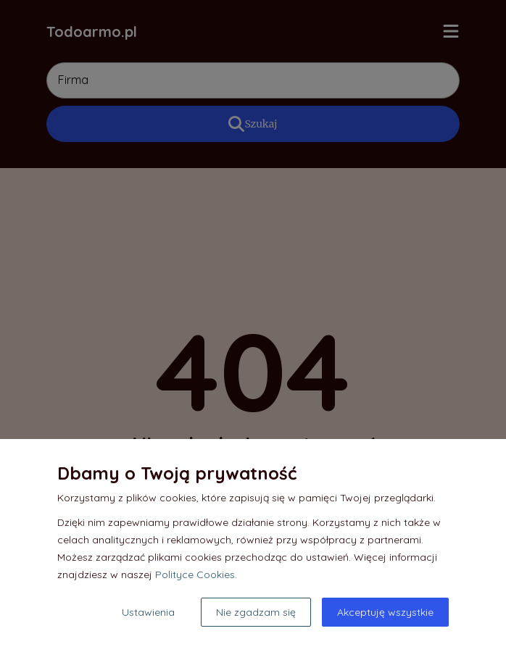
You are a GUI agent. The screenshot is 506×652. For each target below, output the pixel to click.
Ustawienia (148, 612)
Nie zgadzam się (256, 612)
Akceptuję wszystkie (385, 612)
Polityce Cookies (195, 574)
